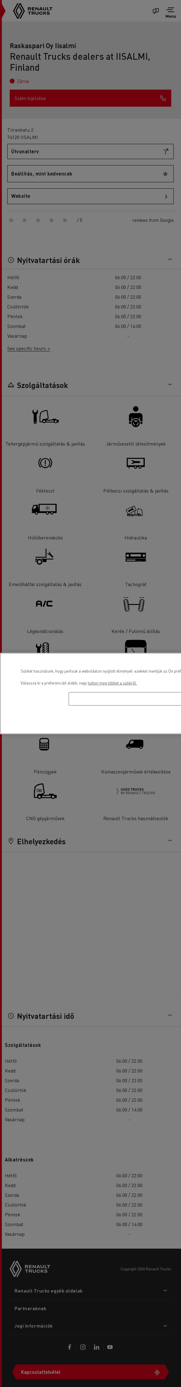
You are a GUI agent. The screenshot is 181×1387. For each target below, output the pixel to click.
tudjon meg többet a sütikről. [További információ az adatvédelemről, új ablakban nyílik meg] (112, 682)
